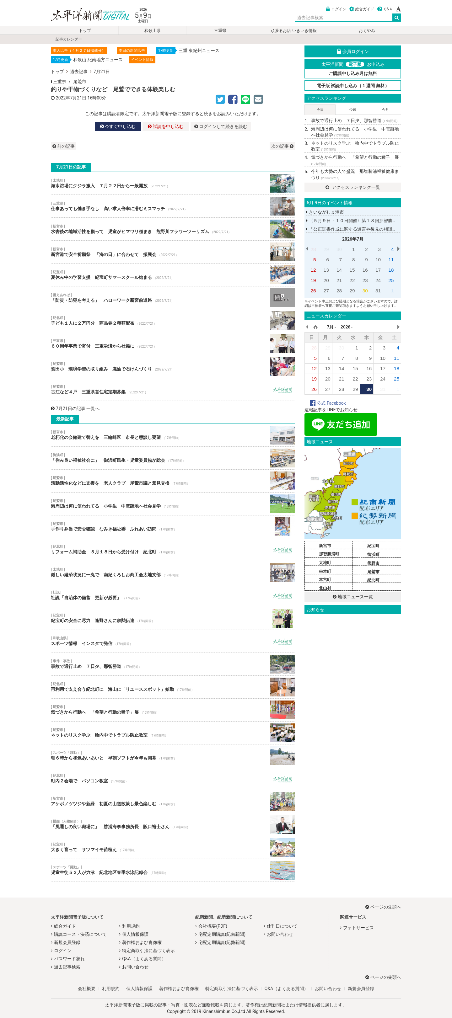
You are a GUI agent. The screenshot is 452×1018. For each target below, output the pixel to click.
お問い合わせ (135, 966)
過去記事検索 (67, 966)
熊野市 (373, 563)
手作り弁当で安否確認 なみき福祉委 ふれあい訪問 (173, 526)
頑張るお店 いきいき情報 (293, 30)
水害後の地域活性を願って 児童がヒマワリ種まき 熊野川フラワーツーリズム (173, 229)
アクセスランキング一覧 (353, 187)
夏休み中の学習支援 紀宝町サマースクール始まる (173, 275)
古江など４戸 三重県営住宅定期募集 (173, 389)
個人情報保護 (135, 934)
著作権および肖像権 (142, 942)
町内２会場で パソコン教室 (173, 778)
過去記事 (79, 71)
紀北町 (373, 580)
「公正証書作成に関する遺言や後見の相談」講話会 (358, 229)
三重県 (220, 30)
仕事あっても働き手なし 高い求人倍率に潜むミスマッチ (173, 206)
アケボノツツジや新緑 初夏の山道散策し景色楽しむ (173, 801)
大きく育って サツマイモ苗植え (173, 847)
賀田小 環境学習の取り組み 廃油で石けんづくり (173, 366)
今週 (352, 110)
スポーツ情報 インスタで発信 (173, 641)
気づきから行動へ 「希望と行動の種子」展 (173, 710)
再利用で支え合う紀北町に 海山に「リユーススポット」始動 (173, 687)
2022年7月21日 (71, 97)
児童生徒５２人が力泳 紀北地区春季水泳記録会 (173, 870)
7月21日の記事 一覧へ (75, 408)
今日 (320, 110)
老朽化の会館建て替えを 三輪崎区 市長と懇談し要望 (173, 435)
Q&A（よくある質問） (144, 958)
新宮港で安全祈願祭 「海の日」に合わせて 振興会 (173, 252)
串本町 (325, 571)
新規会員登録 (67, 942)
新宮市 (325, 545)
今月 (385, 110)
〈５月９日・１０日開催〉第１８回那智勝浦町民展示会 (362, 220)
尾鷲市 (79, 81)
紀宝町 (373, 545)
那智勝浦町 (329, 554)
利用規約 (131, 926)
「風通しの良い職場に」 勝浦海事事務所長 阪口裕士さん (173, 824)
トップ (85, 30)
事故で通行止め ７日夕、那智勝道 (173, 664)
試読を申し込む (165, 126)
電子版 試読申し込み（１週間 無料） (353, 85)
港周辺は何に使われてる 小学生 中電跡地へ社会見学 (173, 504)
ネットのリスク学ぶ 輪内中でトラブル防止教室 (173, 733)
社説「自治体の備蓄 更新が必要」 (173, 595)
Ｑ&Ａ (385, 9)
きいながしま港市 (325, 212)
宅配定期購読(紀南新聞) (221, 934)
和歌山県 (152, 30)
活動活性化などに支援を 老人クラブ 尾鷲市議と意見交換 (173, 481)
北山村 (325, 588)
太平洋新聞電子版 (85, 15)
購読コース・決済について (80, 934)
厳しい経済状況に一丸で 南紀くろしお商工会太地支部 (173, 572)
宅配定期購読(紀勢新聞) (221, 942)
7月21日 (102, 71)
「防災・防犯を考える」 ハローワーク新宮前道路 (173, 297)
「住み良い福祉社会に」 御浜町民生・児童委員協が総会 (173, 458)
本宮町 (325, 579)
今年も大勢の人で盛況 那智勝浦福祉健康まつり (355, 174)
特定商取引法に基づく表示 (148, 950)
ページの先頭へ (383, 906)
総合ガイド (361, 9)
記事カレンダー (69, 39)
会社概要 (86, 988)
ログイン (336, 9)
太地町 (325, 562)
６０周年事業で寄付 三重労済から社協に (173, 343)
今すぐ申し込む (118, 126)
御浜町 (373, 554)
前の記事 (63, 146)
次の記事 (282, 146)
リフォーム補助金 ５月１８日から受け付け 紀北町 (173, 549)
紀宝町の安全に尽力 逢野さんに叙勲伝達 (173, 618)
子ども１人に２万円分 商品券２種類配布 (173, 320)
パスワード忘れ (69, 958)
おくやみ (367, 30)
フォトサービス (358, 927)
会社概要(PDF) (212, 926)
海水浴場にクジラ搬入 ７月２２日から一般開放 (173, 183)
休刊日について (282, 926)
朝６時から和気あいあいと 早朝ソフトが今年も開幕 (173, 755)
